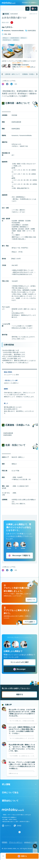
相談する (19, 694)
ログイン (8, 825)
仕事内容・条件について (12, 74)
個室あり (23, 38)
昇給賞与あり (7, 40)
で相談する (21, 555)
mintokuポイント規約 (30, 842)
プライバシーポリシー (15, 842)
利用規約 (4, 842)
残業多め (16, 40)
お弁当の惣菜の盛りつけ (14, 17)
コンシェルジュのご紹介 (19, 662)
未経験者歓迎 (15, 38)
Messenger (19, 669)
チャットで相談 (25, 67)
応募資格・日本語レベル (29, 74)
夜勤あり (5, 38)
